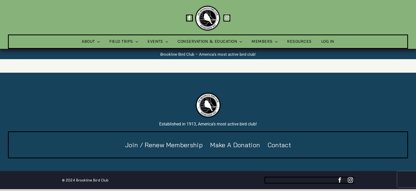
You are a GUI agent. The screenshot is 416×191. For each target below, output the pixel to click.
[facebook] (189, 18)
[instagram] (226, 18)
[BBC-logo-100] (207, 7)
